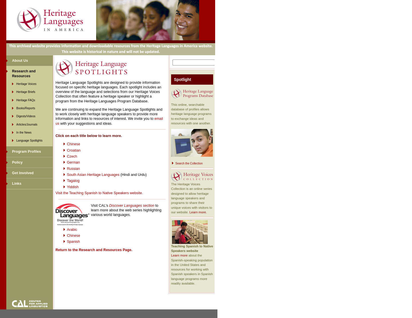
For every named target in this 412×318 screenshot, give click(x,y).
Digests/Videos (25, 116)
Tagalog (73, 181)
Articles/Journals (26, 124)
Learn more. (198, 212)
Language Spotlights (29, 140)
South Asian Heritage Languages (93, 175)
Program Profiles (26, 152)
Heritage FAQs (25, 100)
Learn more (179, 255)
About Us (20, 61)
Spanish (73, 242)
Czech (72, 156)
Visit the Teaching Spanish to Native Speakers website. (99, 193)
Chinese (73, 144)
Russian (73, 169)
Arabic (72, 230)
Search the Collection (189, 163)
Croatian (73, 150)
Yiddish (73, 187)
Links (16, 184)
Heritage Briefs (25, 92)
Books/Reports (25, 108)
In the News (23, 132)
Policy (17, 162)
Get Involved (22, 173)
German (73, 162)
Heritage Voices (26, 84)
